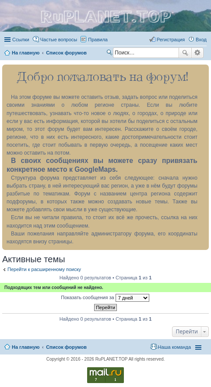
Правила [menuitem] (98, 39)
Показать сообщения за (105, 298)
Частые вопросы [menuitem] (58, 39)
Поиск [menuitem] (110, 53)
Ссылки (20, 39)
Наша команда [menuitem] (174, 347)
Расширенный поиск (198, 52)
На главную (25, 347)
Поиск (185, 52)
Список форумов (66, 347)
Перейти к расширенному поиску (44, 269)
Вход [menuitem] (201, 39)
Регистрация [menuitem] (171, 39)
